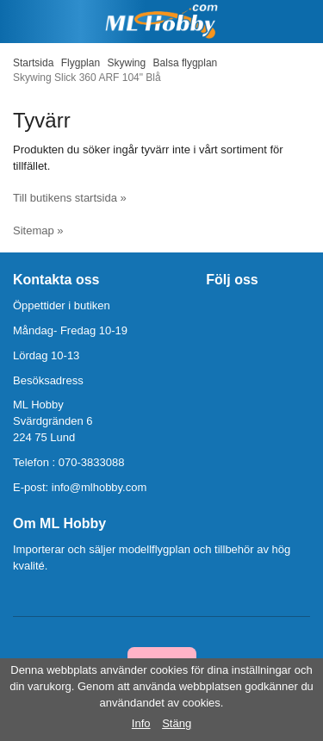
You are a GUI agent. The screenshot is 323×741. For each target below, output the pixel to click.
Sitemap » (38, 230)
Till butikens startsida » (70, 197)
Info (141, 723)
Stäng (176, 723)
